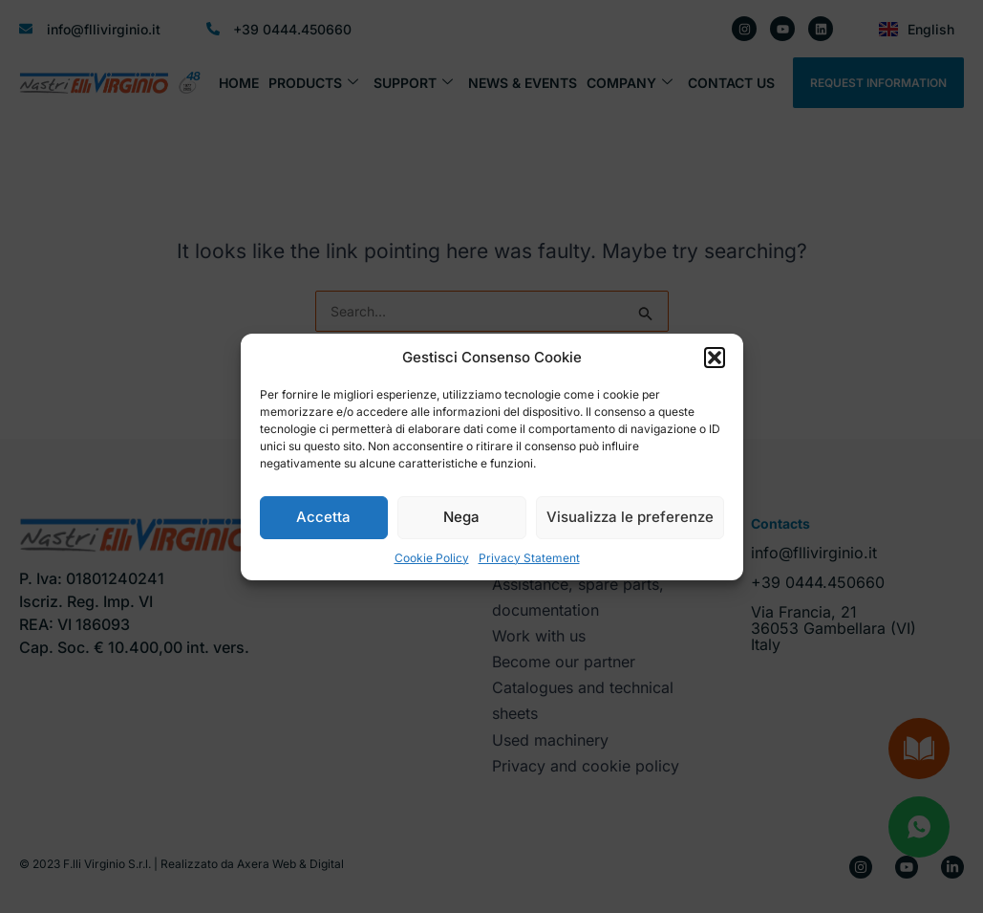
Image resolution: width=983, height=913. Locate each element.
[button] (714, 357)
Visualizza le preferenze (630, 517)
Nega (461, 517)
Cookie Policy (432, 558)
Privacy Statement (529, 558)
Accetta (323, 517)
